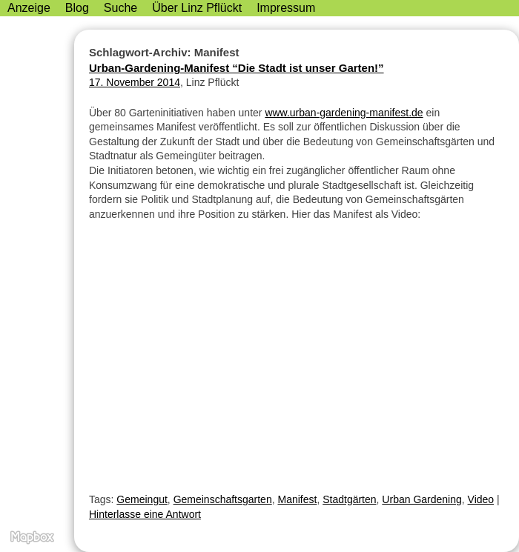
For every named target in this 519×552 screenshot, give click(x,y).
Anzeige (28, 7)
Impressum (286, 7)
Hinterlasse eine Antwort (145, 514)
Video (481, 499)
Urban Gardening (421, 499)
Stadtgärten (349, 499)
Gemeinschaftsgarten (222, 499)
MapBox (31, 537)
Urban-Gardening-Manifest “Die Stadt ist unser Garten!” (236, 67)
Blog (77, 7)
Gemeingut (141, 499)
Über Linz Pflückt (197, 7)
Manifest (297, 499)
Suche (120, 7)
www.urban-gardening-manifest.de (344, 113)
